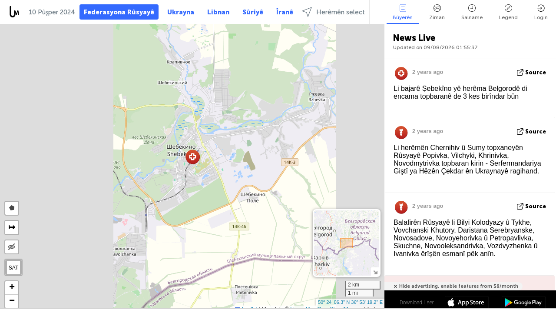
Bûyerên (403, 12)
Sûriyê (252, 12)
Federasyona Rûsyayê (119, 12)
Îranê (284, 12)
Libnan (218, 12)
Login (541, 12)
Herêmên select (333, 12)
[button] (192, 156)
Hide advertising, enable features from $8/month (458, 286)
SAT (13, 268)
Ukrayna (180, 12)
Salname (472, 12)
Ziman (437, 12)
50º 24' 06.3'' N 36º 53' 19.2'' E (350, 302)
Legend (508, 12)
